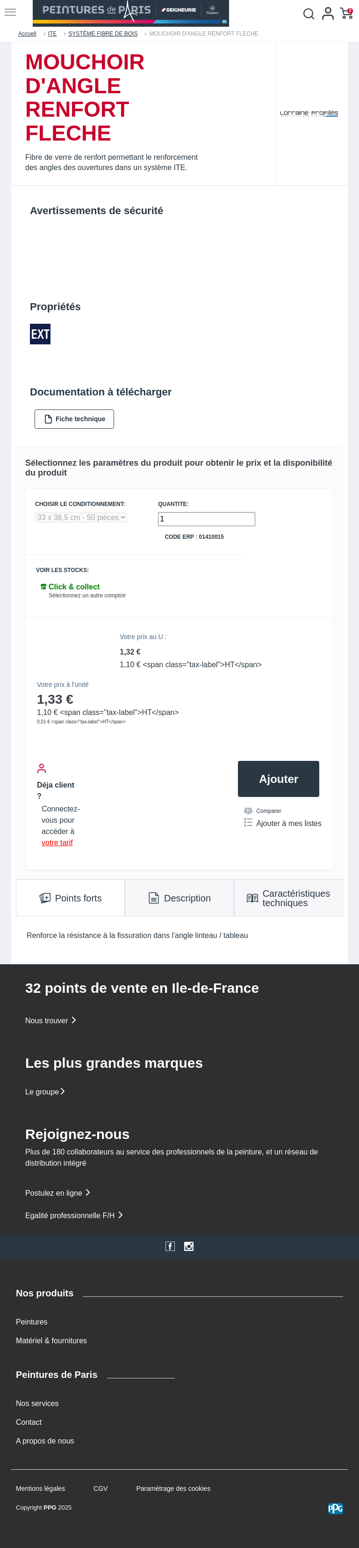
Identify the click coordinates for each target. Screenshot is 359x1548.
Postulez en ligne (58, 1193)
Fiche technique (75, 419)
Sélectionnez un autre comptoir (87, 595)
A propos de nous (45, 1441)
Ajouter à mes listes (283, 822)
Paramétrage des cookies (173, 1488)
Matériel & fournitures (51, 1341)
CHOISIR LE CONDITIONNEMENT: (80, 504)
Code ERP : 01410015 (194, 537)
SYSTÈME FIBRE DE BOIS (102, 33)
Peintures (32, 1322)
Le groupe (45, 1092)
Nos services (37, 1403)
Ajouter (278, 779)
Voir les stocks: (62, 570)
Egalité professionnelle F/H (74, 1216)
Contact (29, 1422)
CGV (100, 1488)
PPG (49, 1507)
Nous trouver (51, 1021)
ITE (52, 33)
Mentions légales (40, 1488)
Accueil (27, 33)
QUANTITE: (173, 504)
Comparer (262, 811)
